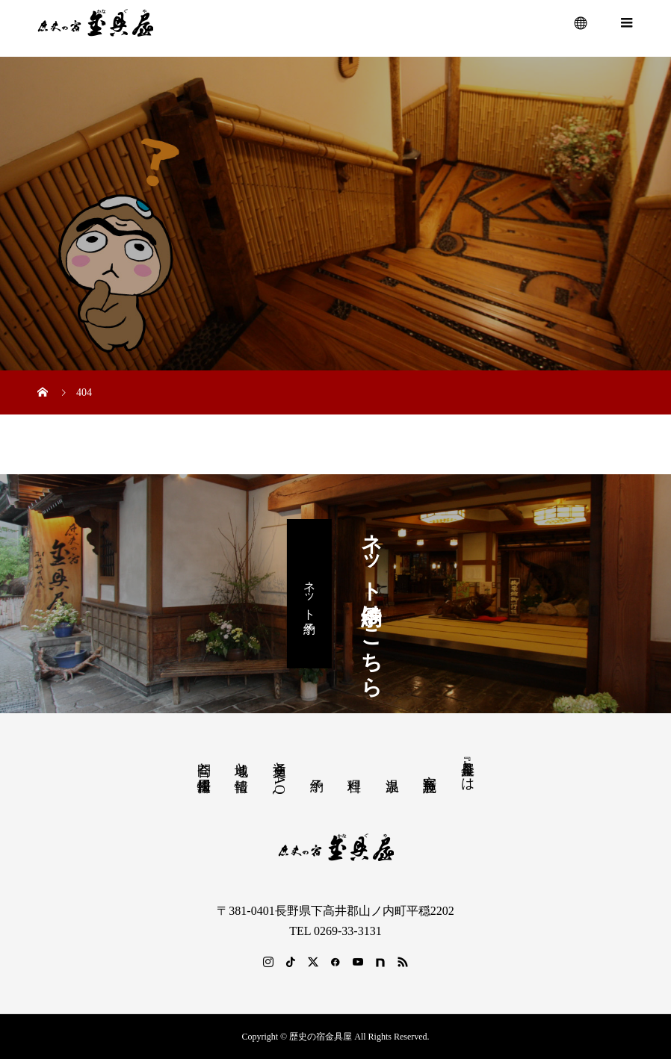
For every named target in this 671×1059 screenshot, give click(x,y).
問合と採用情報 (204, 761)
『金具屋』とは (467, 768)
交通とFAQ (279, 774)
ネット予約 (309, 593)
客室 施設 (429, 767)
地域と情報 (241, 761)
